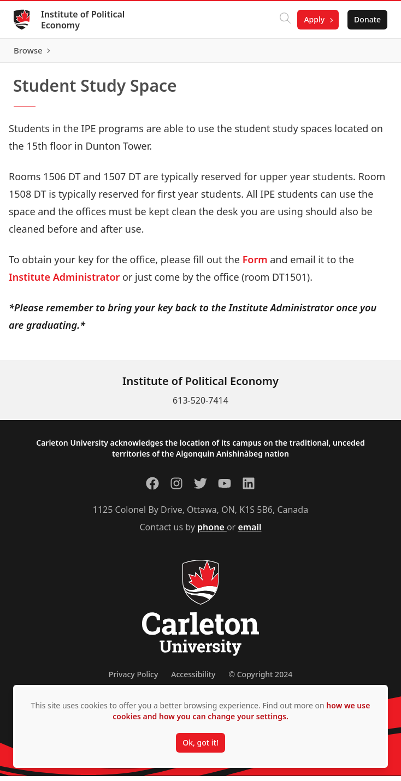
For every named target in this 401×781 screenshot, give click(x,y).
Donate (363, 19)
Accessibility (193, 679)
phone (212, 532)
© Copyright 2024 (260, 679)
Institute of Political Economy (86, 20)
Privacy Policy (133, 679)
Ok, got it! (200, 742)
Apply (310, 19)
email (249, 532)
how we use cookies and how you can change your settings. (241, 710)
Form (255, 264)
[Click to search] (281, 19)
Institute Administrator (64, 281)
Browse (362, 53)
